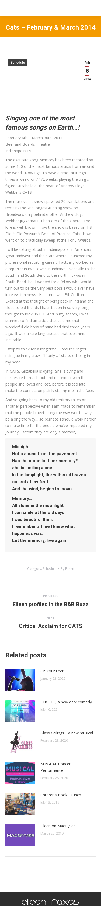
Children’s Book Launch (60, 794)
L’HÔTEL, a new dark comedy (66, 701)
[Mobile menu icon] (92, 8)
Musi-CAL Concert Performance (56, 767)
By (67, 568)
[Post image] (20, 680)
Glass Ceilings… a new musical (66, 732)
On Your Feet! (52, 671)
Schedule (18, 62)
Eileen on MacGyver (57, 825)
